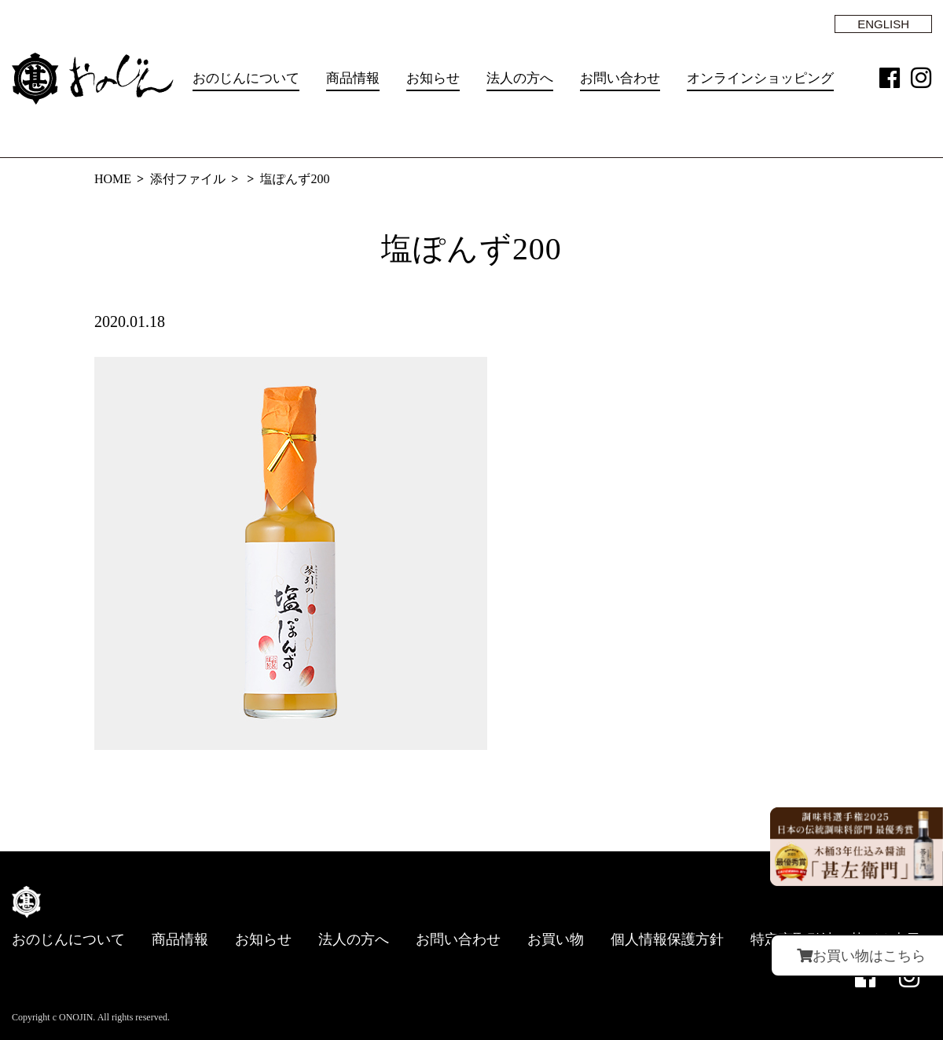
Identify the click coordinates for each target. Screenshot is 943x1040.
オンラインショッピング (760, 78)
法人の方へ (519, 78)
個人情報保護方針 (667, 939)
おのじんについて (246, 78)
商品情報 (353, 78)
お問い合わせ (620, 78)
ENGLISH (883, 24)
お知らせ (433, 78)
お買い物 (555, 939)
